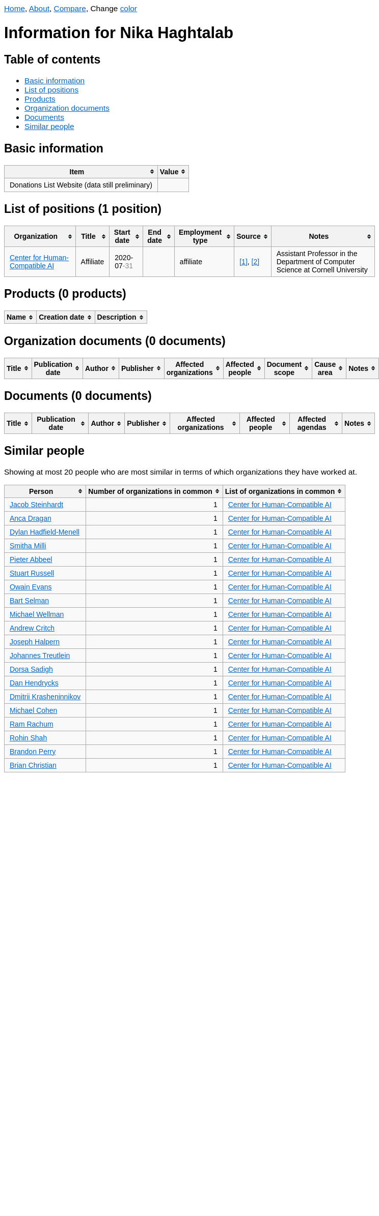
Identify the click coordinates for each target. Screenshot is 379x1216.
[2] (256, 262)
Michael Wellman (37, 614)
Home (14, 8)
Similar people (49, 126)
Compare (70, 8)
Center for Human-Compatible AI (39, 262)
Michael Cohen (33, 710)
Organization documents (67, 108)
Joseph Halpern (35, 642)
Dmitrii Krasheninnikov (45, 697)
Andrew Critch (32, 628)
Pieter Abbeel (31, 559)
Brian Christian (33, 765)
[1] (243, 262)
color (128, 8)
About (39, 8)
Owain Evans (30, 587)
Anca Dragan (30, 518)
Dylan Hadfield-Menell (44, 532)
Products (40, 99)
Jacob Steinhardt (36, 505)
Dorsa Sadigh (31, 669)
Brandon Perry (33, 751)
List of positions (51, 89)
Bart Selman (29, 601)
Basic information (54, 80)
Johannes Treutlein (40, 655)
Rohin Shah (28, 738)
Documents (44, 117)
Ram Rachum (31, 724)
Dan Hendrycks (34, 683)
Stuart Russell (32, 573)
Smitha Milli (28, 546)
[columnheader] (81, 171)
